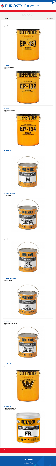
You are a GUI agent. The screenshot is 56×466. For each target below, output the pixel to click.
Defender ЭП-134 (8, 108)
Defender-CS (7, 321)
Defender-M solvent (9, 193)
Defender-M (7, 150)
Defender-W (7, 363)
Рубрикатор (50, 18)
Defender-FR (7, 406)
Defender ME (7, 235)
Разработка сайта (28, 463)
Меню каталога (28, 10)
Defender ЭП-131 (8, 22)
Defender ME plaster (10, 278)
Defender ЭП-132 (8, 65)
